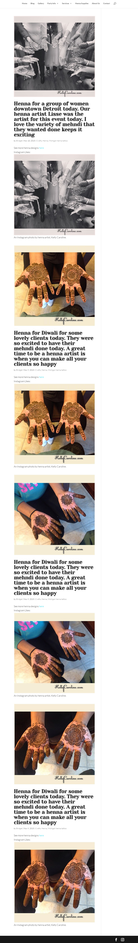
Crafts (39, 141)
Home (24, 3)
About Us (96, 3)
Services (65, 3)
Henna (45, 141)
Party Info (51, 3)
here (41, 147)
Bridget (19, 141)
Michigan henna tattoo (58, 141)
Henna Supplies (81, 3)
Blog (32, 3)
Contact (106, 3)
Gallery (41, 3)
